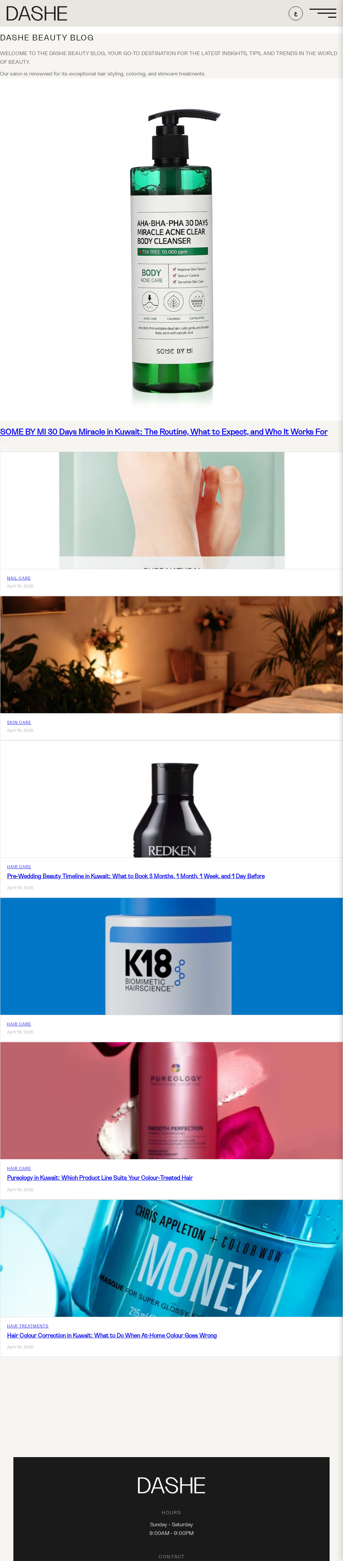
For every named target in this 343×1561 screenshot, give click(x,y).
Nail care (19, 578)
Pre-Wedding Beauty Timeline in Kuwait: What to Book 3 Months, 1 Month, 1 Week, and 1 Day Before (136, 877)
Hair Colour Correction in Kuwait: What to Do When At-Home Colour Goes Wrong (112, 1336)
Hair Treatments (28, 1326)
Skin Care (19, 723)
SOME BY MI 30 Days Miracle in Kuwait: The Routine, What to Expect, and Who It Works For (164, 432)
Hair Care (19, 867)
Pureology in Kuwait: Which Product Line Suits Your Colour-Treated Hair (100, 1178)
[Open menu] (323, 13)
